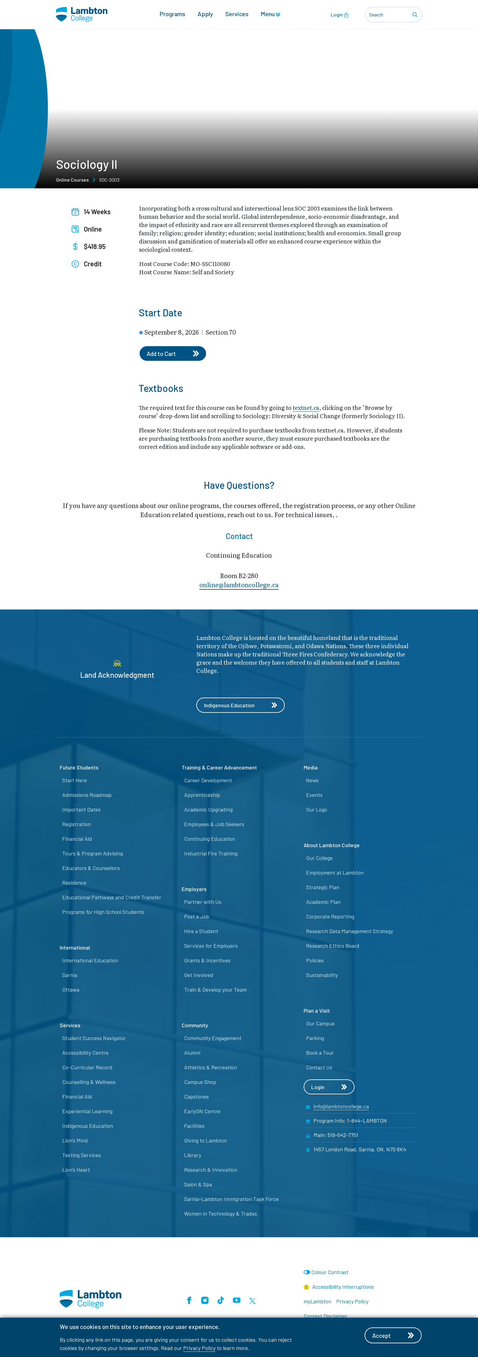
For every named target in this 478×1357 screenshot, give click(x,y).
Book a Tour (320, 1053)
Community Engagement (212, 1038)
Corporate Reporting (330, 916)
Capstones (196, 1096)
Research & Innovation (210, 1170)
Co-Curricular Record (87, 1067)
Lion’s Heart (76, 1170)
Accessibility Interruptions (339, 1287)
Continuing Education (209, 839)
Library (192, 1155)
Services (236, 14)
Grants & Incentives (207, 960)
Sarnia (69, 975)
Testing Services (81, 1155)
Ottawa (70, 989)
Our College (319, 858)
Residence (74, 882)
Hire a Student (201, 931)
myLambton (317, 1301)
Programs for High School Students (103, 912)
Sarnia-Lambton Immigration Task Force (231, 1199)
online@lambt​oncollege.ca (239, 584)
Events (314, 795)
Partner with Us (202, 902)
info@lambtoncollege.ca (341, 1106)
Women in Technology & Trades (220, 1213)
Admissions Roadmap (87, 795)
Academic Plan (323, 902)
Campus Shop (200, 1082)
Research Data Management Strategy (349, 931)
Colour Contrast (329, 1272)
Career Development (208, 780)
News (312, 780)
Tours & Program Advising (92, 853)
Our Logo (316, 809)
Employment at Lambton (335, 872)
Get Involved (198, 975)
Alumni (192, 1053)
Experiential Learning (87, 1111)
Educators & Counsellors (91, 868)
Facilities (194, 1126)
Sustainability (322, 975)
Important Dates (81, 809)
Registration (76, 824)
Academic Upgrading (208, 809)
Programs (172, 14)
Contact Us (319, 1067)
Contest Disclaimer (326, 1316)
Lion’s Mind (75, 1140)
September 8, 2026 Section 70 (190, 332)
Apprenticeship (202, 795)
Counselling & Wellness (89, 1082)
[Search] (416, 14)
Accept (394, 1335)
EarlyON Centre (202, 1111)
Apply (205, 14)
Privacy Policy (199, 1348)
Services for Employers (211, 946)
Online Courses (72, 180)
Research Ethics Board (332, 946)
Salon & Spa (198, 1184)
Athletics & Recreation (210, 1067)
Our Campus (320, 1023)
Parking (315, 1038)
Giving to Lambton (205, 1140)
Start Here (74, 780)
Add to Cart (173, 353)
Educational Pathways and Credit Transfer (111, 897)
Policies (315, 960)
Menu (270, 14)
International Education (90, 960)
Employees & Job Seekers (214, 824)
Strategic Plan (322, 887)
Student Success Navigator (94, 1038)
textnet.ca (306, 408)
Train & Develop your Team (215, 989)
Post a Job (196, 916)
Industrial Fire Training (210, 853)
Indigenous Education (240, 705)
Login (340, 15)
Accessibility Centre (85, 1053)
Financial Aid (77, 839)
